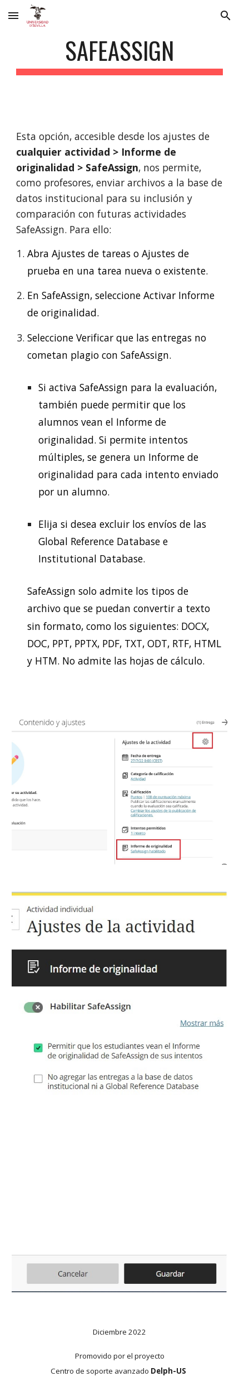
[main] (120, 55)
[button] (13, 15)
